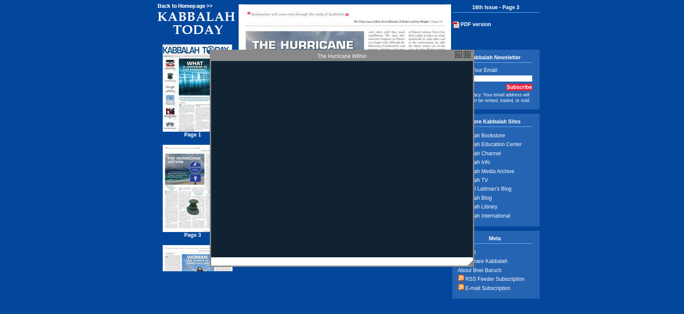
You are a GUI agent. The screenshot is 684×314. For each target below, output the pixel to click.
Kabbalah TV (473, 180)
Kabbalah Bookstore (481, 136)
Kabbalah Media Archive (486, 171)
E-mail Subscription (484, 287)
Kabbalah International (484, 216)
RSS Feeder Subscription (491, 278)
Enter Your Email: (478, 70)
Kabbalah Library (478, 207)
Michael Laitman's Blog (485, 189)
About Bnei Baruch (480, 270)
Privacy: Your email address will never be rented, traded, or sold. (494, 97)
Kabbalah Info (474, 162)
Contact (467, 252)
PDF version (471, 24)
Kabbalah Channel (479, 153)
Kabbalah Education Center (490, 144)
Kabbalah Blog (475, 198)
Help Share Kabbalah (483, 261)
